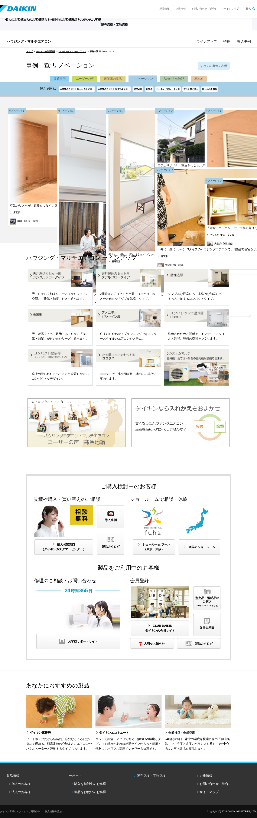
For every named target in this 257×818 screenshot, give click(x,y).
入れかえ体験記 (173, 78)
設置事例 (60, 78)
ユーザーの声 (85, 78)
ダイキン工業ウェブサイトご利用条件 (20, 811)
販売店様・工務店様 (147, 27)
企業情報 (181, 8)
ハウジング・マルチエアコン (29, 41)
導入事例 (243, 41)
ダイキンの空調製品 (45, 51)
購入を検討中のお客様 (90, 784)
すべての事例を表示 (213, 66)
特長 (226, 41)
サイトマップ (231, 8)
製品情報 (164, 8)
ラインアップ (206, 41)
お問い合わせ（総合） (204, 8)
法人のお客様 (21, 792)
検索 (248, 8)
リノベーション (142, 78)
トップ (29, 51)
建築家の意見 (113, 78)
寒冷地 (198, 78)
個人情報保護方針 (54, 811)
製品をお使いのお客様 (90, 792)
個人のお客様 (21, 784)
